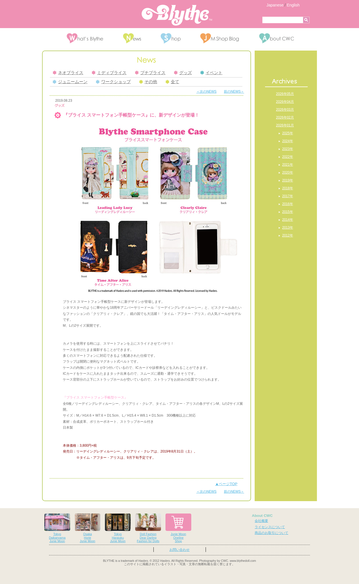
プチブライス (150, 73)
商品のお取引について (271, 533)
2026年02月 (285, 117)
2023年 (287, 149)
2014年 (287, 220)
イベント (211, 73)
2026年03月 (285, 110)
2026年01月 (285, 125)
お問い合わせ (179, 550)
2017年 (287, 196)
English (293, 5)
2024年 (287, 141)
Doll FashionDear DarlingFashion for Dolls (148, 528)
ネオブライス (68, 73)
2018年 (287, 188)
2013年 (287, 227)
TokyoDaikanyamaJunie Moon (57, 528)
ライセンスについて (270, 527)
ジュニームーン (70, 81)
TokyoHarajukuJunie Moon (118, 528)
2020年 (287, 172)
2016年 (287, 204)
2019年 (287, 180)
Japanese (275, 5)
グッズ (183, 73)
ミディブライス (109, 73)
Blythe (177, 15)
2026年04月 (285, 102)
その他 (148, 81)
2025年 (287, 133)
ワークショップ (113, 81)
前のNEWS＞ (234, 92)
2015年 (287, 212)
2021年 (287, 165)
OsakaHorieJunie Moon (87, 528)
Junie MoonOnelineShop (178, 528)
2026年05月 (285, 94)
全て (172, 81)
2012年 (287, 235)
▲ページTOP (226, 484)
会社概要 (261, 521)
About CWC (262, 515)
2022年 (287, 157)
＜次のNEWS (206, 92)
